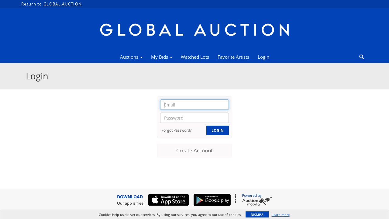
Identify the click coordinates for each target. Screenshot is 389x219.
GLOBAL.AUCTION (62, 4)
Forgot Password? (176, 130)
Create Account (194, 150)
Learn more (281, 214)
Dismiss (257, 214)
